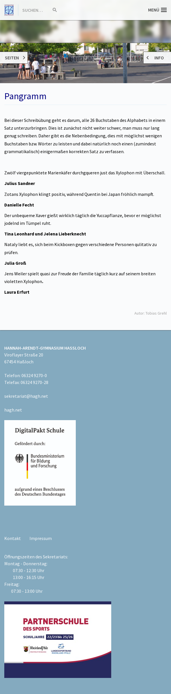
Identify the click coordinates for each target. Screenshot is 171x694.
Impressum (40, 538)
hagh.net (13, 410)
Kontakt (12, 538)
